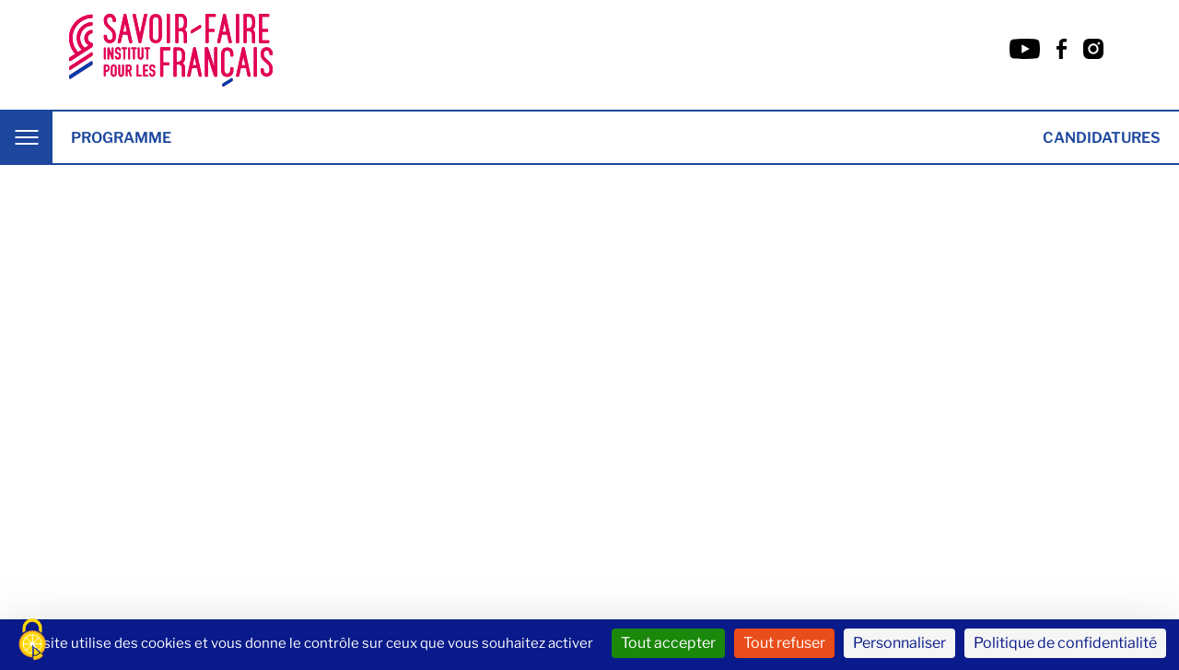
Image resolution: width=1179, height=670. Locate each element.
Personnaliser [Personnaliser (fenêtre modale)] (899, 643)
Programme (121, 138)
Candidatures (1102, 138)
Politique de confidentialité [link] (1065, 643)
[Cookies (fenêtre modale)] (32, 639)
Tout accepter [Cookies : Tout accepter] (668, 643)
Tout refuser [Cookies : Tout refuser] (784, 643)
